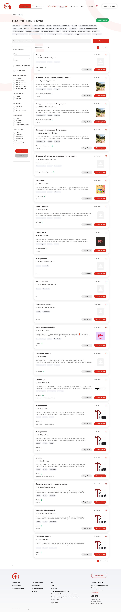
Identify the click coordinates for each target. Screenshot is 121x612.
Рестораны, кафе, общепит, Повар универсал (53, 78)
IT (44, 34)
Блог (52, 582)
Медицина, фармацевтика (20, 34)
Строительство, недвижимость (61, 25)
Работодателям (37, 6)
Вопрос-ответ (55, 600)
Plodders (38, 421)
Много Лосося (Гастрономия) (43, 93)
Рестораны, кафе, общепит (55, 34)
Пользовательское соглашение (60, 591)
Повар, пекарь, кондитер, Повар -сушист (51, 104)
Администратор (42, 281)
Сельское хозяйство (18, 31)
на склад (74, 25)
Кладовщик (40, 180)
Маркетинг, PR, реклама (35, 34)
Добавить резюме (37, 588)
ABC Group (38, 222)
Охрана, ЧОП (16, 25)
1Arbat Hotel (39, 371)
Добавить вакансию (18, 588)
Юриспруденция (68, 34)
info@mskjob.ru (52, 6)
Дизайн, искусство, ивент (32, 31)
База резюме (36, 585)
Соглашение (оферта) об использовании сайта (65, 597)
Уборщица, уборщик (43, 353)
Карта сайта (54, 602)
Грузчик (39, 458)
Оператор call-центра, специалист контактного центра (56, 156)
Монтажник (40, 379)
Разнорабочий (41, 259)
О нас (52, 585)
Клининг (49, 25)
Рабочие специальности (69, 31)
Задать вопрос (95, 592)
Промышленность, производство (87, 25)
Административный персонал (21, 28)
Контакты (54, 588)
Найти (101, 41)
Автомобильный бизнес (37, 28)
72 (105, 47)
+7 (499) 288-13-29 (97, 582)
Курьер (38, 55)
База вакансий (16, 585)
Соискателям (25, 6)
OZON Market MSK (40, 248)
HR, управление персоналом (82, 34)
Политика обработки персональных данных (64, 594)
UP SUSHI (38, 343)
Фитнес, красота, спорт (84, 31)
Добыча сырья (73, 28)
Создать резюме (102, 20)
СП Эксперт (39, 395)
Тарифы (34, 591)
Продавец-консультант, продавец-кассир (51, 484)
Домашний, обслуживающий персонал (56, 28)
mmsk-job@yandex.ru (96, 590)
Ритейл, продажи (97, 34)
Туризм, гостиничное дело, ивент (88, 28)
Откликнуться (100, 69)
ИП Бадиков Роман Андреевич (44, 172)
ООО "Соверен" (40, 67)
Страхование (95, 31)
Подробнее (87, 69)
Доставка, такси (26, 25)
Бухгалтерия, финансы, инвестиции (50, 31)
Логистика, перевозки (38, 25)
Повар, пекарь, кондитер (45, 327)
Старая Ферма (39, 196)
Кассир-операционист (44, 304)
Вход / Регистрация (109, 6)
